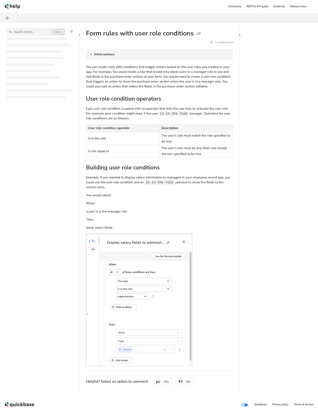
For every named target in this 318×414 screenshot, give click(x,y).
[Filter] (71, 31)
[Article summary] (159, 54)
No (184, 381)
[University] (279, 6)
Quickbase (260, 404)
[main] (159, 209)
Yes (162, 381)
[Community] (234, 6)
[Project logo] (12, 6)
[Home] (7, 18)
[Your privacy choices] (244, 404)
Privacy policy (280, 404)
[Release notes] (298, 6)
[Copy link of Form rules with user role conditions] (199, 34)
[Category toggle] (79, 35)
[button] (36, 32)
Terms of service (303, 404)
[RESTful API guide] (257, 6)
